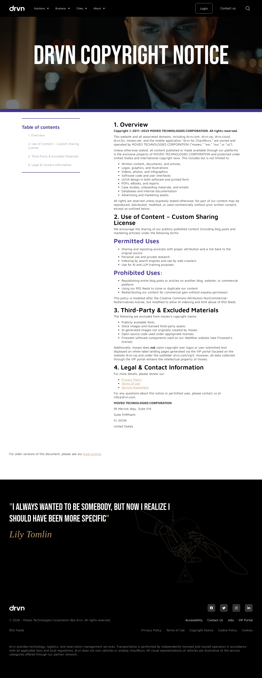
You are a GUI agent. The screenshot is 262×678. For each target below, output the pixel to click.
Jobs (231, 620)
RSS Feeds (16, 630)
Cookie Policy (227, 630)
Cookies (247, 630)
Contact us (228, 8)
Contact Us (215, 620)
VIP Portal (245, 620)
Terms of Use (131, 383)
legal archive (92, 454)
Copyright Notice (201, 630)
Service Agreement (135, 387)
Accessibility (194, 620)
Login (204, 8)
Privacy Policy (132, 379)
